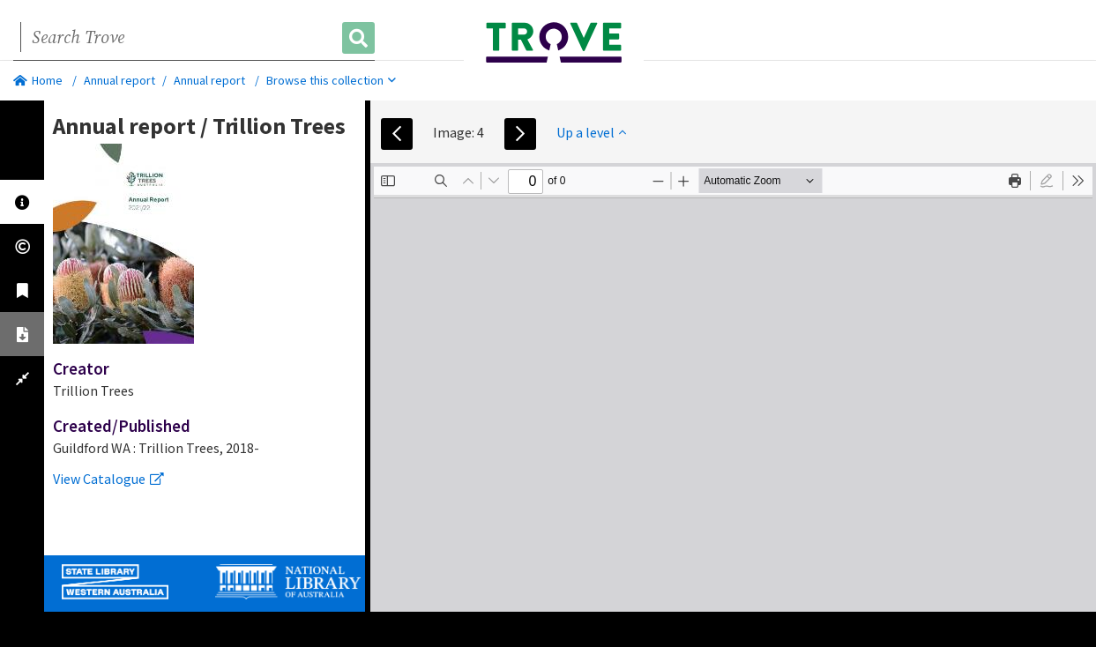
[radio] (1046, 180)
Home (38, 80)
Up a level (591, 132)
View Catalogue (108, 478)
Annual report (119, 80)
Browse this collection (331, 80)
